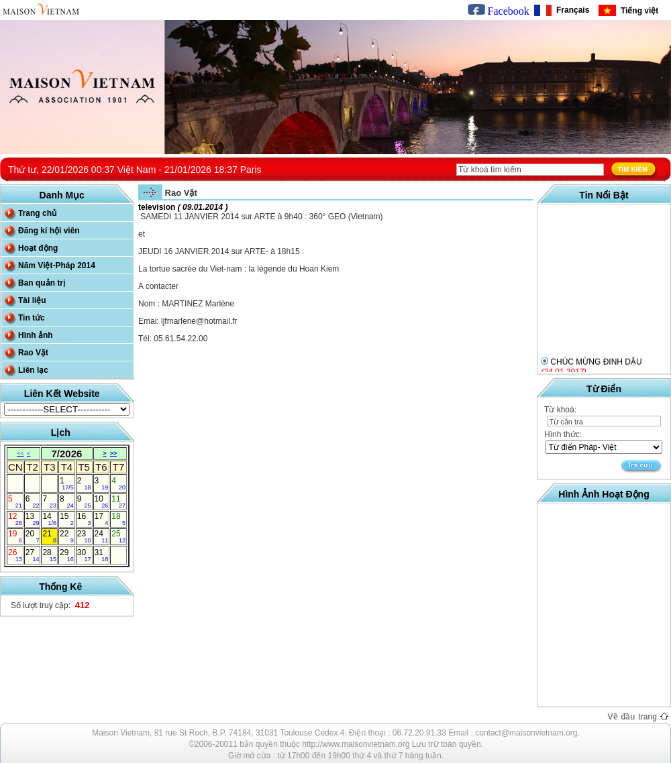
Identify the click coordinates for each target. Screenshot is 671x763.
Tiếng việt (637, 10)
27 (32, 555)
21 (49, 536)
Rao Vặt (33, 352)
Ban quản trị (41, 283)
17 (102, 519)
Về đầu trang (637, 716)
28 (49, 555)
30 (84, 555)
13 (32, 519)
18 (118, 519)
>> (113, 453)
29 (67, 555)
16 (84, 519)
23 (84, 536)
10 (102, 501)
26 (15, 555)
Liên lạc (33, 370)
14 (49, 519)
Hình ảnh (35, 335)
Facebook (498, 11)
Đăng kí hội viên (49, 230)
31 (102, 555)
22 (67, 536)
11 (118, 501)
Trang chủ (37, 213)
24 (102, 536)
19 (15, 536)
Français (570, 10)
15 (67, 519)
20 (32, 536)
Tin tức (31, 317)
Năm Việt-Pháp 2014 (56, 265)
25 (118, 536)
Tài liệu (32, 300)
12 (15, 519)
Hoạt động (38, 248)
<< (20, 453)
